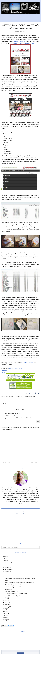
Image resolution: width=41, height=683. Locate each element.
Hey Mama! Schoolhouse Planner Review (16, 593)
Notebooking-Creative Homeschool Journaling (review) (20, 578)
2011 (4, 618)
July (6, 574)
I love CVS (7, 580)
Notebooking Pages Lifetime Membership (22, 43)
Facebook (4, 370)
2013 (4, 613)
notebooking (18, 396)
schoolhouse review (29, 396)
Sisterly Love (8, 589)
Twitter (3, 372)
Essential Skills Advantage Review (14, 596)
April (6, 600)
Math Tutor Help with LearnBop (13, 585)
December (7, 563)
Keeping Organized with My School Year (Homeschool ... (20, 582)
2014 (4, 611)
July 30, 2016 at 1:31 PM (10, 415)
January (7, 607)
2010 (4, 620)
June (6, 576)
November (8, 565)
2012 (4, 615)
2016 (4, 560)
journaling (9, 396)
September (8, 569)
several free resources (27, 363)
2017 (4, 558)
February (7, 604)
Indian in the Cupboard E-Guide (13, 587)
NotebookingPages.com (18, 41)
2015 (4, 609)
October (7, 567)
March (6, 602)
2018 (4, 556)
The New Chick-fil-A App (11, 591)
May (6, 598)
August (7, 571)
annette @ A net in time (12, 413)
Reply (38, 421)
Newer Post (6, 462)
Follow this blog (20, 653)
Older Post (34, 462)
